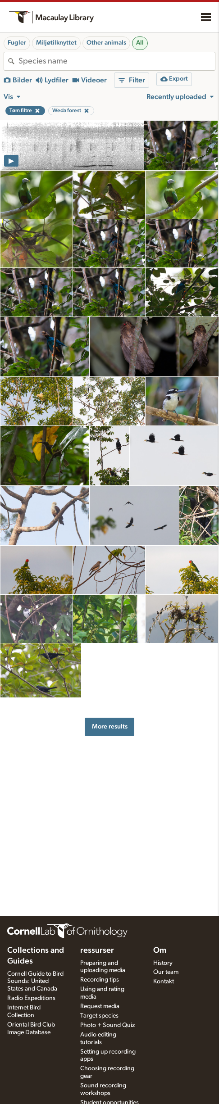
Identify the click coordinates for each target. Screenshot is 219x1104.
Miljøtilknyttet (56, 43)
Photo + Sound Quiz (107, 1025)
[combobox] (116, 61)
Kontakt (163, 981)
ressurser (97, 950)
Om (159, 950)
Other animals (106, 43)
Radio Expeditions (31, 998)
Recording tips (99, 980)
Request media (99, 1006)
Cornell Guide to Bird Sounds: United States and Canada (35, 981)
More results (110, 726)
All (140, 43)
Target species (99, 1016)
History (163, 963)
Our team (165, 972)
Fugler (17, 43)
